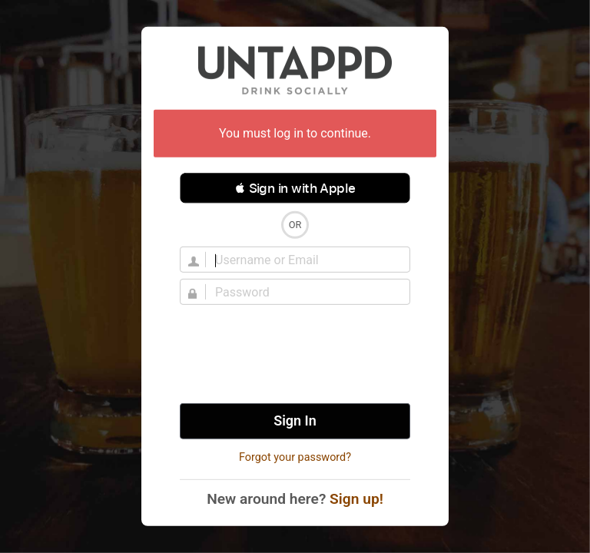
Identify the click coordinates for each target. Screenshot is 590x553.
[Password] (304, 292)
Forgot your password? (295, 457)
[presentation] (295, 354)
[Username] (304, 259)
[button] (295, 188)
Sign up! (356, 499)
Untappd (295, 69)
